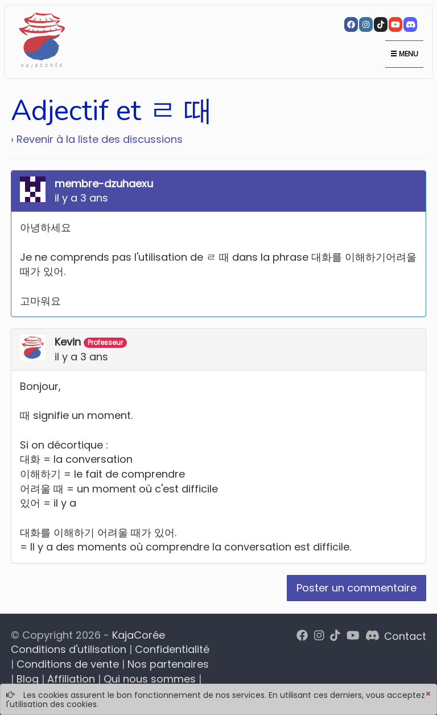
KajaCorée (138, 635)
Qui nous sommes (150, 679)
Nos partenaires (168, 664)
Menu (404, 54)
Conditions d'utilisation (68, 649)
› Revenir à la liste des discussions (97, 139)
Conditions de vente (68, 664)
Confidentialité (172, 649)
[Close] (428, 694)
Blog (28, 679)
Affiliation (71, 679)
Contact (405, 636)
